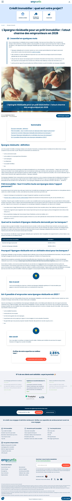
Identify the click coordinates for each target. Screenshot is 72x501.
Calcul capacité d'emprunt (30, 432)
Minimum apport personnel (7, 449)
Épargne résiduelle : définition (19, 128)
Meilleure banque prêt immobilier (8, 445)
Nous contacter (4, 473)
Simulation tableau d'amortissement (32, 434)
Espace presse (4, 475)
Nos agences (4, 471)
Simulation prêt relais (29, 436)
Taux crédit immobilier (6, 431)
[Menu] (2, 1)
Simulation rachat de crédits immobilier (33, 438)
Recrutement (22, 467)
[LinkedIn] (58, 479)
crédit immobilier (36, 52)
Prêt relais (50, 432)
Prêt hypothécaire (52, 436)
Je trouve (38, 412)
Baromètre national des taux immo (9, 434)
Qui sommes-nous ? (6, 467)
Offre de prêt (4, 453)
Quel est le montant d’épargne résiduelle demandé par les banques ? (31, 133)
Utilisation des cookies (24, 473)
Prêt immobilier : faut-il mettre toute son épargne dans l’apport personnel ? (33, 131)
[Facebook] (51, 479)
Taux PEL (3, 438)
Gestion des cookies (23, 475)
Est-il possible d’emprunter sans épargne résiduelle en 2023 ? (29, 137)
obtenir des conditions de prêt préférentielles (16, 197)
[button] (2, 498)
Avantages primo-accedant (7, 447)
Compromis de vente (6, 451)
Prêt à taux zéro (51, 431)
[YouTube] (61, 479)
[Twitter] (55, 479)
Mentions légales (23, 469)
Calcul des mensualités (29, 431)
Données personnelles (24, 471)
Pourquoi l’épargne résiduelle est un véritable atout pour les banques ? (31, 135)
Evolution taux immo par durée (8, 432)
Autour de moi (50, 412)
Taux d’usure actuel (5, 436)
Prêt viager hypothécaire (53, 438)
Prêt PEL (49, 434)
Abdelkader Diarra (9, 115)
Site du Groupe (4, 469)
